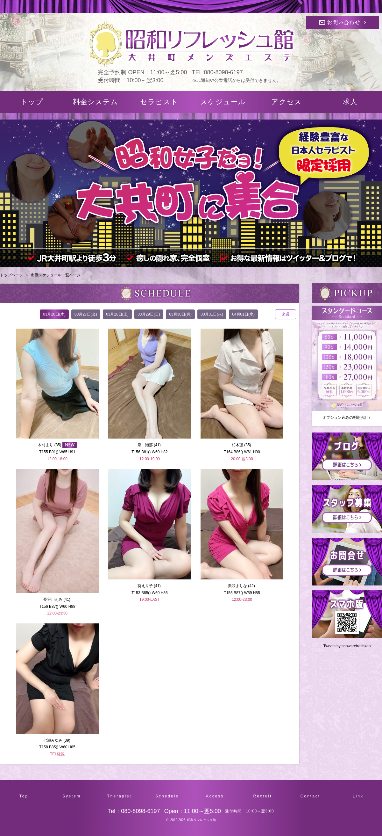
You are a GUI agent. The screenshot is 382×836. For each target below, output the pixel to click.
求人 (350, 102)
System (71, 796)
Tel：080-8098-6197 (134, 811)
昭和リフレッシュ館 (201, 820)
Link (358, 796)
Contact (310, 796)
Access (215, 796)
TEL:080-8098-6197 (217, 72)
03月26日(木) (54, 314)
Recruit (262, 796)
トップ (31, 102)
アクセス (286, 102)
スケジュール (223, 102)
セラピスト (159, 102)
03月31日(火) (212, 314)
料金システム (95, 102)
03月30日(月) (180, 314)
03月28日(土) (117, 314)
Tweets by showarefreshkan (347, 646)
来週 (285, 314)
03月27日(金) (85, 314)
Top (23, 796)
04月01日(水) (243, 314)
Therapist (119, 796)
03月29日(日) (149, 314)
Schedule (167, 796)
